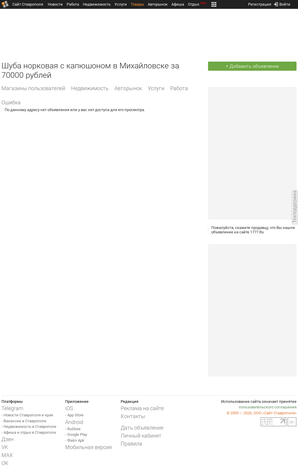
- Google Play (76, 434)
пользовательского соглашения (268, 407)
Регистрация (259, 3)
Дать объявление (142, 428)
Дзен (7, 439)
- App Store (74, 415)
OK (4, 463)
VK (4, 447)
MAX (7, 455)
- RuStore (73, 429)
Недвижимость (97, 4)
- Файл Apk (74, 440)
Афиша (177, 4)
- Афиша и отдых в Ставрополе (28, 432)
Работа (73, 4)
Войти (282, 3)
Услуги (120, 4)
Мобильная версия (88, 447)
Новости (55, 4)
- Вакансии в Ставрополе (23, 421)
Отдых (197, 4)
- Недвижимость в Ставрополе (28, 426)
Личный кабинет (141, 436)
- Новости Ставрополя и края (27, 415)
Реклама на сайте (142, 408)
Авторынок (158, 4)
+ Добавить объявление (252, 66)
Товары (137, 4)
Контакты (133, 416)
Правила (131, 444)
